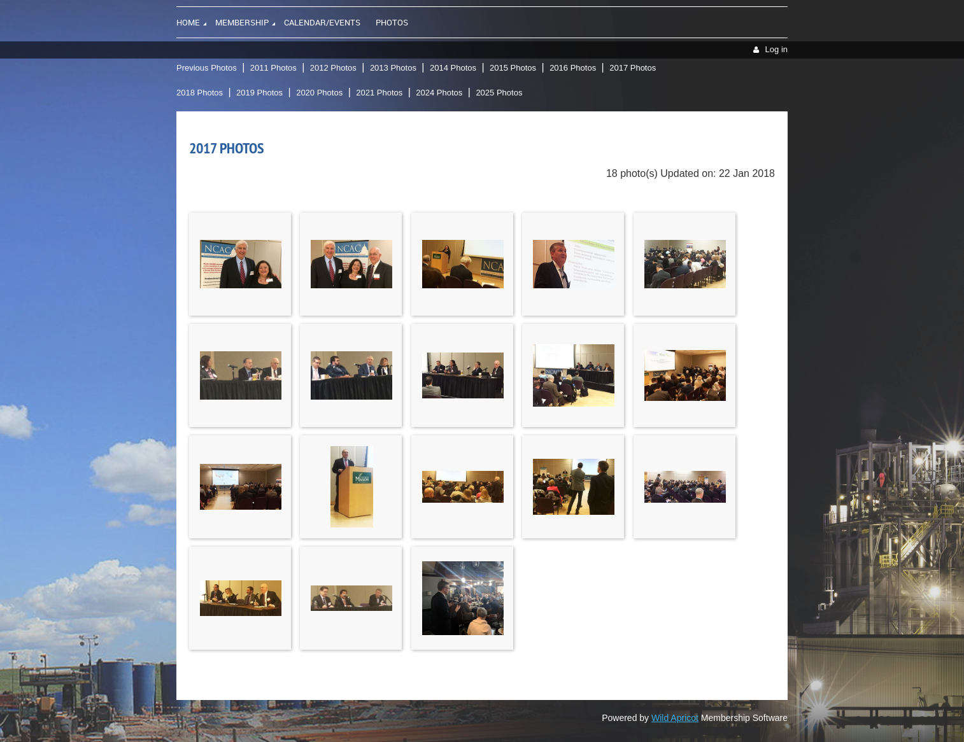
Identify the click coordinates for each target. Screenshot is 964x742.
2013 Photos (393, 68)
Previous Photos (206, 68)
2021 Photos (379, 92)
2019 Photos (259, 92)
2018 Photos (199, 92)
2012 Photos (333, 68)
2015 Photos (513, 68)
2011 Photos (273, 68)
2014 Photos (453, 68)
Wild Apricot (674, 718)
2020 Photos (319, 92)
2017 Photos (632, 68)
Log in (776, 49)
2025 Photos (499, 92)
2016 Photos (572, 68)
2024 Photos (439, 92)
